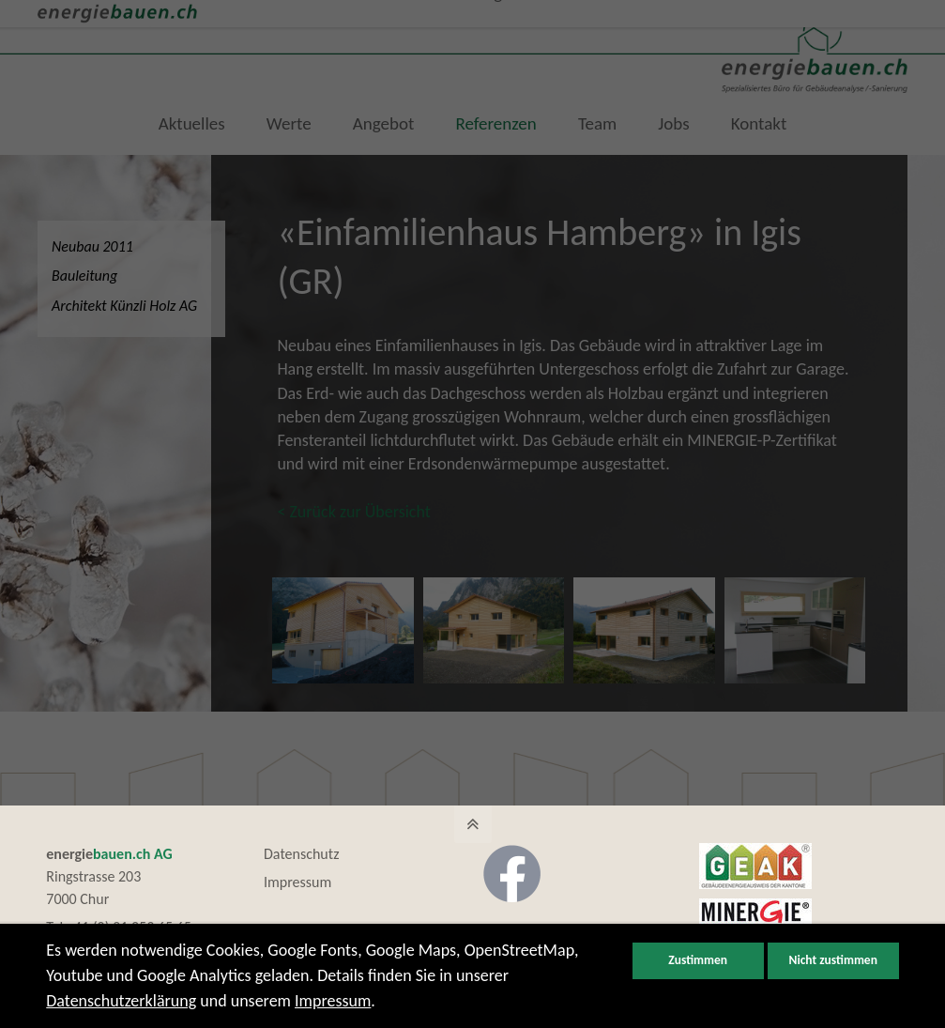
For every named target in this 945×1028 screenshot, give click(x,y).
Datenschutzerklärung (121, 1000)
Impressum (297, 883)
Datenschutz (301, 855)
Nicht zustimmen (833, 961)
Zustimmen (697, 961)
